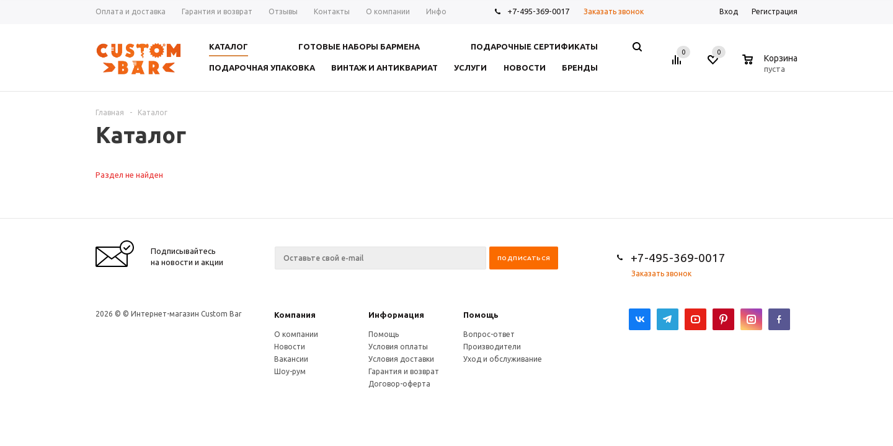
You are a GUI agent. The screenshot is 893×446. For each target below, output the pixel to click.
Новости (289, 347)
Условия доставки (401, 359)
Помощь (481, 314)
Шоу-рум (290, 371)
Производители (492, 347)
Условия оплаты (398, 347)
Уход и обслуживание (502, 359)
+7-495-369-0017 (538, 11)
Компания (295, 314)
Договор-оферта (399, 384)
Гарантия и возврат (403, 371)
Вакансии (291, 359)
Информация (396, 314)
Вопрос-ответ (489, 334)
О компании (296, 334)
